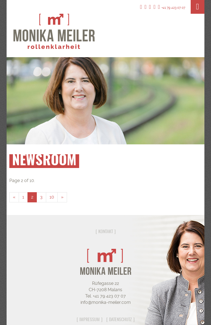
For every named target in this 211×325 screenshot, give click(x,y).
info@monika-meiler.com (105, 302)
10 (51, 197)
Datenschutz (120, 320)
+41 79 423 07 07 (171, 8)
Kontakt (105, 232)
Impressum (89, 320)
